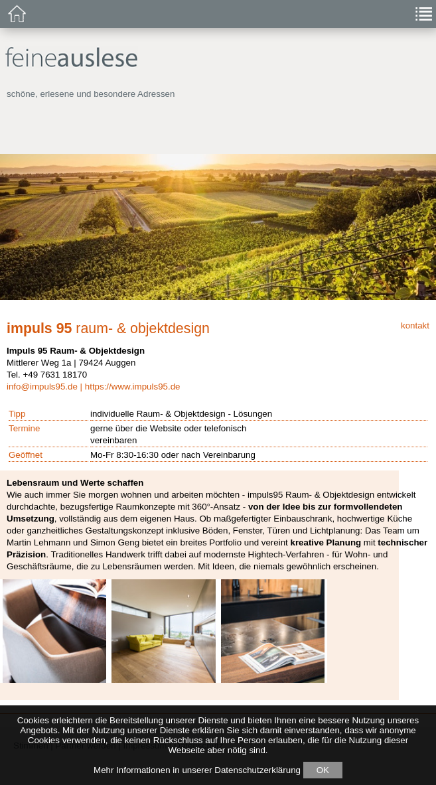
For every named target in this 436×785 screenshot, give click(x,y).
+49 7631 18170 (55, 375)
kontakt (415, 325)
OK (323, 770)
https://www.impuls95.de (133, 387)
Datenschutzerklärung (257, 770)
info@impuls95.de (42, 387)
